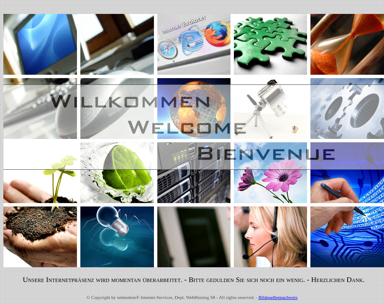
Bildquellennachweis (277, 297)
